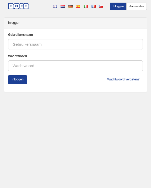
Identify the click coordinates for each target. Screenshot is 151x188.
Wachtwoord (17, 56)
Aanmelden (136, 6)
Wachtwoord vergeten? (123, 79)
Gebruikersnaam (20, 35)
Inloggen (118, 6)
